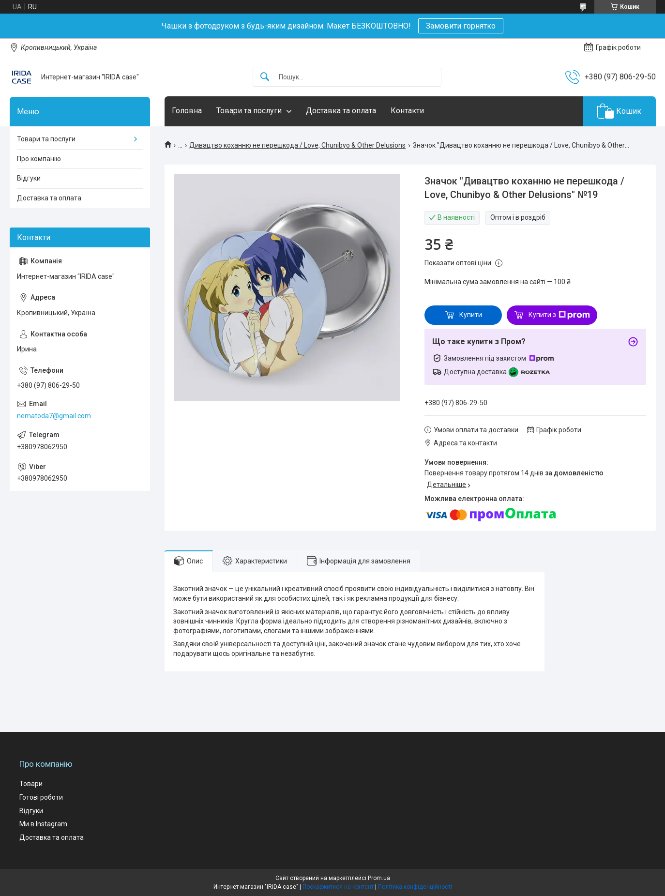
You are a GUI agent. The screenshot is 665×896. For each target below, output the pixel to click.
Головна (187, 110)
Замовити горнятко (461, 25)
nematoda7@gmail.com (54, 416)
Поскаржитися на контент (338, 886)
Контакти (407, 110)
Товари (31, 784)
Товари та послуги (249, 110)
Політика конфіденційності (415, 886)
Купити (470, 315)
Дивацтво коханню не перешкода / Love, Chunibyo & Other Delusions (297, 145)
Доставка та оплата (341, 110)
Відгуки (29, 178)
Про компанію (39, 159)
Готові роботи (41, 797)
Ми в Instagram (43, 824)
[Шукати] (265, 77)
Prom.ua (379, 878)
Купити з (559, 315)
